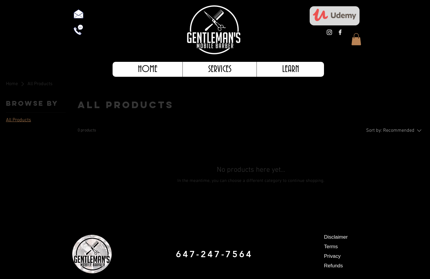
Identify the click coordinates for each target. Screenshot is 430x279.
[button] (356, 39)
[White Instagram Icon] (329, 32)
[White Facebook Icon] (340, 32)
